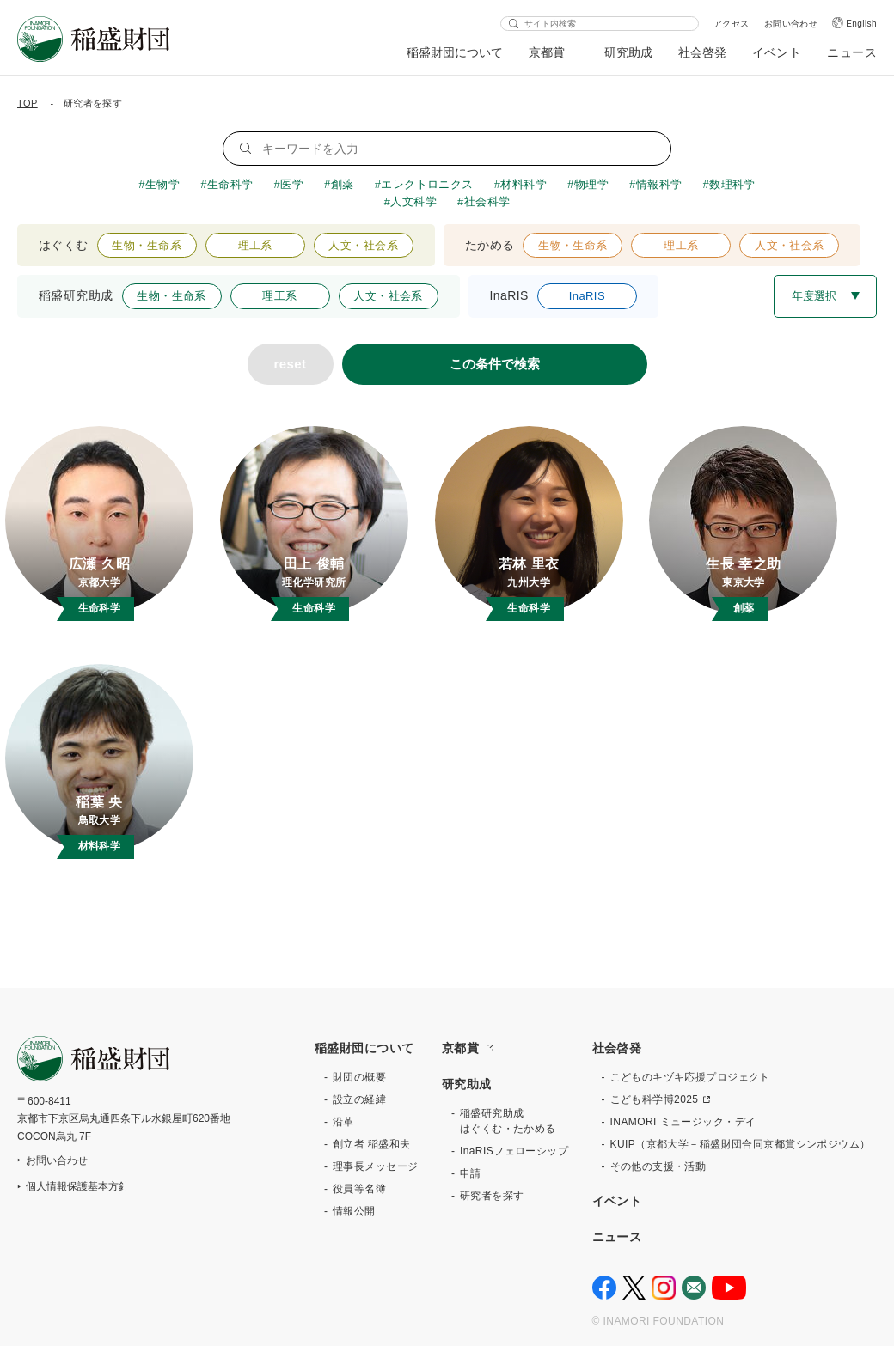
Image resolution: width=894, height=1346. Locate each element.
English (861, 23)
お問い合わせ (791, 23)
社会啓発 (702, 52)
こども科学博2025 (654, 1099)
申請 (470, 1173)
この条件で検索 (495, 363)
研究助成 (628, 52)
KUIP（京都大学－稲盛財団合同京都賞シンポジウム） (740, 1144)
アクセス (731, 23)
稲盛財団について (455, 52)
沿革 (343, 1122)
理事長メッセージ (375, 1166)
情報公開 (354, 1211)
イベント (777, 52)
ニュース (852, 52)
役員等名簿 (359, 1189)
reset (290, 363)
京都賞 (547, 52)
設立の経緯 (359, 1099)
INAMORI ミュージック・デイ (683, 1122)
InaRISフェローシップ (514, 1151)
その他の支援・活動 (658, 1166)
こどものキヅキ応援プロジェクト (690, 1077)
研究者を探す (492, 1196)
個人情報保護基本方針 (77, 1186)
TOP (27, 103)
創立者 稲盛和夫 (372, 1144)
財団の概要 (359, 1077)
